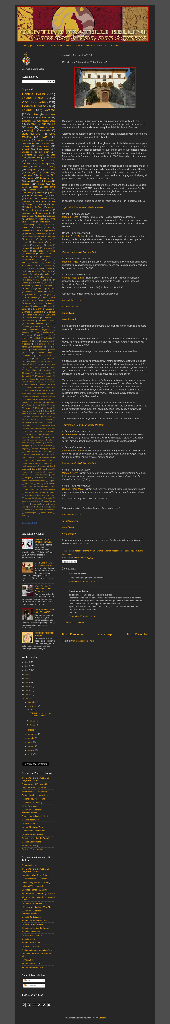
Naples (52, 405)
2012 (27, 690)
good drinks (49, 187)
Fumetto (28, 387)
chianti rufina (89, 551)
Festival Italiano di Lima (31, 382)
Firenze (45, 117)
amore (36, 332)
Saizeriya (42, 219)
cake (50, 440)
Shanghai (36, 262)
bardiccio (48, 434)
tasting (52, 166)
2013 (27, 686)
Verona (28, 204)
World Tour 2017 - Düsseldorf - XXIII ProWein (43, 588)
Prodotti (41, 45)
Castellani (30, 239)
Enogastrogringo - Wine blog (35, 795)
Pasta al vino (27, 411)
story (29, 198)
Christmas (26, 373)
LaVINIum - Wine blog (32, 802)
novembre (33, 706)
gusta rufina (49, 169)
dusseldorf (26, 341)
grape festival (49, 230)
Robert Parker (28, 321)
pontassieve (39, 195)
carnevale (48, 443)
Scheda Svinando (30, 823)
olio (37, 181)
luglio (30, 742)
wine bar (40, 236)
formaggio (37, 268)
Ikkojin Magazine (43, 390)
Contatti (115, 45)
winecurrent (51, 510)
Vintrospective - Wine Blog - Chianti (38, 893)
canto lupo (44, 163)
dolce (53, 297)
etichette (40, 193)
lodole (49, 347)
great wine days (36, 463)
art (53, 124)
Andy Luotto (33, 367)
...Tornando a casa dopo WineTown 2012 (45, 564)
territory (25, 146)
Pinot (38, 411)
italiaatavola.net (70, 306)
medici (24, 271)
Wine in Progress (38, 428)
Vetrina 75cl (27, 960)
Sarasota (25, 422)
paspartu (52, 481)
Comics (49, 309)
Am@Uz (32, 130)
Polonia (46, 411)
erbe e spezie (28, 216)
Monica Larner (32, 318)
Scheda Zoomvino (30, 820)
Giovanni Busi (50, 387)
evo (36, 341)
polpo (50, 353)
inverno (28, 303)
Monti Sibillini (41, 405)
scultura (28, 498)
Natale (49, 225)
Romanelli (26, 193)
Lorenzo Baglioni (49, 396)
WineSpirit (26, 332)
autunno (29, 292)
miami (24, 350)
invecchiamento (36, 347)
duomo (45, 454)
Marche (25, 402)
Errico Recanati (46, 379)
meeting (115, 551)
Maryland (26, 286)
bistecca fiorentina (29, 297)
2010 (27, 698)
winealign (39, 510)
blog (45, 437)
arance (27, 431)
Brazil (36, 257)
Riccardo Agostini (36, 414)
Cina (53, 175)
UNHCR (36, 326)
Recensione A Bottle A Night (35, 816)
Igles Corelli (29, 390)
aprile (30, 754)
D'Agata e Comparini (43, 376)
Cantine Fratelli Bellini (73, 236)
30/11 (33, 710)
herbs (24, 347)
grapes (28, 233)
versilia (33, 277)
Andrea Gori (45, 254)
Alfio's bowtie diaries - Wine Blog (37, 907)
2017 (27, 670)
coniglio (44, 449)
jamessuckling (28, 225)
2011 (27, 694)
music (52, 193)
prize (53, 195)
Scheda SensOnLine (31, 842)
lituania (34, 469)
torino (45, 504)
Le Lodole (48, 283)
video (24, 364)
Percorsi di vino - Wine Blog (35, 791)
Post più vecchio (137, 634)
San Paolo (41, 321)
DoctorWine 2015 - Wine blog (35, 784)
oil (28, 195)
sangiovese (27, 175)
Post (27, 980)
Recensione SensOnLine (33, 831)
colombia (48, 338)
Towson (49, 422)
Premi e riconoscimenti (60, 45)
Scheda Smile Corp (31, 932)
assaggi (78, 551)
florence (25, 248)
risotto (53, 486)
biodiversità (35, 437)
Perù (24, 262)
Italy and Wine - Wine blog (34, 788)
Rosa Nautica (47, 417)
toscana (50, 114)
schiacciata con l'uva (47, 495)
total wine (35, 158)
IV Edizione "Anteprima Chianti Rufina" (40, 714)
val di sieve (46, 361)
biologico (47, 294)
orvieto (24, 481)
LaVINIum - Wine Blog (32, 903)
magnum (48, 268)
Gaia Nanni (38, 387)
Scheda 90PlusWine (31, 917)
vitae (32, 364)
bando (40, 292)
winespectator (46, 513)
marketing (25, 472)
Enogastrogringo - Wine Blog (35, 890)
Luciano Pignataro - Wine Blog (36, 882)
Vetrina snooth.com (31, 963)
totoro (31, 507)
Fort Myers (51, 385)
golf (51, 460)
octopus (28, 478)
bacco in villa (32, 210)
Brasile (25, 257)
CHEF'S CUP (36, 309)
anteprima (32, 169)
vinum (46, 507)
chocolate (26, 268)
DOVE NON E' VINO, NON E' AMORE (44, 610)
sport (52, 204)
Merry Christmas (37, 402)
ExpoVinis (51, 312)
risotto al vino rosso (32, 489)
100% (24, 166)
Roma (40, 289)
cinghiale (25, 449)
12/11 (33, 721)
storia (41, 175)
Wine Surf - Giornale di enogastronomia (32, 811)
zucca (24, 516)
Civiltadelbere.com (71, 300)
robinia (44, 489)
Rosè (24, 419)
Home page (27, 45)
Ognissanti (48, 408)
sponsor (32, 190)
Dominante (27, 155)
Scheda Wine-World (31, 942)
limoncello (40, 303)
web (53, 507)
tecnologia (36, 504)
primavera (26, 356)
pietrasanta (39, 353)
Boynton (52, 367)
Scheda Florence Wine (32, 834)
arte (44, 124)
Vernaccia (48, 326)
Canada (47, 257)
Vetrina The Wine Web (32, 827)
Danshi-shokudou (28, 379)
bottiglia (31, 172)
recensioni (125, 551)
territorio (26, 140)
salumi (34, 492)
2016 (27, 674)
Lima (50, 260)
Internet (107, 551)
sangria (42, 492)
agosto (31, 738)
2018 (27, 666)
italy (33, 143)
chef (29, 181)
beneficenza (38, 242)
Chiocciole (47, 370)
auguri (24, 242)
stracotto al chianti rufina (31, 501)
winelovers (30, 254)
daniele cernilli (31, 451)
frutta (27, 460)
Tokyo (48, 262)
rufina (140, 551)
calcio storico (27, 443)
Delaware (26, 312)
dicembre (32, 702)
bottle (35, 187)
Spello (52, 321)
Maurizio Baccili (38, 161)
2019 (40, 364)
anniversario (27, 265)
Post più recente (72, 634)
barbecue (29, 335)
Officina (37, 408)
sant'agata (26, 358)
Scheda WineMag (30, 845)
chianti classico (46, 446)
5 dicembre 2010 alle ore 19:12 (83, 616)
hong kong (47, 248)
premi (46, 152)
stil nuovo (38, 498)
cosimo (44, 297)
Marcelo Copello (45, 399)
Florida (47, 181)
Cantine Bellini (33, 94)
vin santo (29, 236)
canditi (38, 443)
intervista (43, 466)
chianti (27, 110)
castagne (25, 446)
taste (64, 554)
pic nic (52, 233)
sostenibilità (38, 251)
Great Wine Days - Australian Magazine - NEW (35, 779)
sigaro (38, 358)
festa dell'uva (45, 222)
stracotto (49, 498)
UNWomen (26, 425)
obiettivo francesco (38, 350)
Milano (36, 286)
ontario (52, 350)
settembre (33, 734)
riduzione (44, 486)
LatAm (41, 260)
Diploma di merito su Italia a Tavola (38, 950)
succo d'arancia (49, 501)
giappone (26, 184)
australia (28, 434)
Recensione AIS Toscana (33, 799)
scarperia (51, 492)
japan (46, 172)
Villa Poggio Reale (34, 207)
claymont (34, 449)
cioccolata (26, 230)
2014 (27, 682)
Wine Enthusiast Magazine (36, 329)
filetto (32, 457)
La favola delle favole (37, 393)
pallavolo (25, 306)
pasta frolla (29, 484)
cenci (35, 446)
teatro (24, 277)
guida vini (48, 463)
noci (53, 475)
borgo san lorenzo (37, 440)
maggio (31, 750)
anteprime (51, 428)
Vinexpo (51, 207)
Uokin (36, 425)
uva (39, 225)
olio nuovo (39, 478)
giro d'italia (42, 460)
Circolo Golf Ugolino (43, 373)
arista (35, 431)
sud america (38, 306)
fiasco (37, 230)
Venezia (45, 425)
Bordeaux (30, 219)
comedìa (38, 166)
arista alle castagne (47, 431)
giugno (31, 746)
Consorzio (50, 158)
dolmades (25, 454)
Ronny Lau (35, 417)
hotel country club (29, 466)
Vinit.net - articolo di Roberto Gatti (79, 252)
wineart (25, 149)
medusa (49, 472)
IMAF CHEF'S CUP (45, 201)
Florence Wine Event (33, 315)
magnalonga (40, 233)
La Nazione (50, 315)
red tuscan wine (46, 120)
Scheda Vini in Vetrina (32, 935)
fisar (39, 457)
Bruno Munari (31, 370)
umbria (33, 361)
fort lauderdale (49, 457)
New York (47, 286)
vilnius (38, 507)
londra (42, 469)
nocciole (45, 475)
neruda (24, 475)
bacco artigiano (47, 178)
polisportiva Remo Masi (42, 271)
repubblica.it (68, 313)
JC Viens (36, 283)
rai (31, 486)
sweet (27, 504)
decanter (47, 210)
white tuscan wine (47, 277)
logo (50, 303)
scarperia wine (30, 495)
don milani (36, 454)
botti (38, 335)
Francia (28, 280)
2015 (27, 678)
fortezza (40, 300)
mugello (25, 251)
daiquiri (52, 449)
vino (70, 554)
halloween (51, 300)
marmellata (38, 472)
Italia (44, 136)
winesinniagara (31, 513)
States (41, 155)
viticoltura (50, 216)
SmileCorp (50, 289)
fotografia (26, 344)
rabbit (46, 484)
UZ (49, 227)
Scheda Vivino (28, 939)
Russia (33, 419)
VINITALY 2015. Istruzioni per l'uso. (43, 540)
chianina (25, 338)
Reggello (47, 318)
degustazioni (43, 146)
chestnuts (48, 335)
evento (50, 110)
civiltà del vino (31, 133)
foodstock (29, 300)
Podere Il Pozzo (70, 217)
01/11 (33, 725)
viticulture (51, 251)
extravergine (47, 341)
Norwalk (28, 408)
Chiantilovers (43, 149)
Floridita (32, 385)
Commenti (30, 985)
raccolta (25, 274)
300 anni (51, 236)
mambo (40, 140)
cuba (50, 245)
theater (49, 306)
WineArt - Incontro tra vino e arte (90, 45)
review (134, 551)
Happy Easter (42, 280)
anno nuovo (45, 265)
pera (38, 484)
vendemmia (44, 198)
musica (41, 184)
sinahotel (47, 274)
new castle (35, 475)
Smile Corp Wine (30, 806)
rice (36, 486)
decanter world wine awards (36, 213)
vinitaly (46, 130)
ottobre (31, 730)
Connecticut (26, 376)
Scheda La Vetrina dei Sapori (35, 838)
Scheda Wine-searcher (32, 849)
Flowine (41, 385)
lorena (50, 469)
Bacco (43, 367)
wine (42, 102)
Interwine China (28, 260)
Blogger (102, 1018)
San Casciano (46, 419)
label (40, 216)
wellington (28, 510)
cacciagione (38, 245)
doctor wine (47, 451)
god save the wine (43, 344)
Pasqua (25, 227)
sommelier (27, 163)
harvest (36, 248)
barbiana (38, 434)
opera (50, 478)
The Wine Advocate (34, 324)
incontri (99, 551)
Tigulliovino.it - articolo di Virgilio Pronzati (83, 207)
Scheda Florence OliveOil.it (34, 920)
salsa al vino (44, 356)
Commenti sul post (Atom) (83, 641)
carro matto (41, 204)
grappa (24, 463)
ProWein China (28, 289)
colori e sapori (47, 127)
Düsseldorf (38, 312)
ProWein (38, 227)
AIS (47, 190)
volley (24, 309)
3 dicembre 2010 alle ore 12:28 (83, 581)
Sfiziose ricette (29, 152)
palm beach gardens (37, 481)
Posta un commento (75, 622)
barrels (24, 437)
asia (33, 222)
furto (33, 460)
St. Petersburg (37, 422)
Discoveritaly (45, 239)
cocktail (36, 338)
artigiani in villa (49, 332)
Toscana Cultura (29, 865)
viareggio (26, 201)
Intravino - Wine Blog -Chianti (35, 875)
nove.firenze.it (69, 319)
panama (28, 353)
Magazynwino (30, 399)
